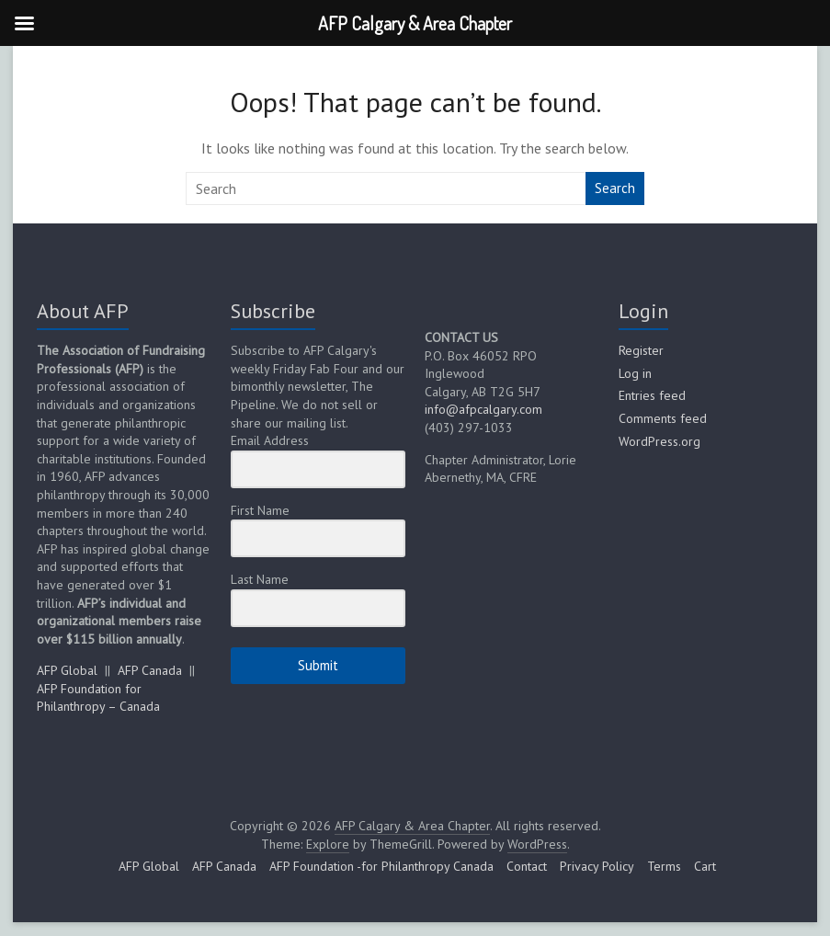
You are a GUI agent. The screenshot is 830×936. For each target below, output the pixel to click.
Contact (526, 866)
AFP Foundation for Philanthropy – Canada (98, 697)
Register (641, 350)
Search (615, 188)
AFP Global (67, 670)
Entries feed (652, 395)
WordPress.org (659, 441)
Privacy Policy (597, 866)
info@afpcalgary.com (483, 409)
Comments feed (663, 418)
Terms (664, 866)
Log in (635, 373)
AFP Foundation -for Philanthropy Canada (381, 866)
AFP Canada (150, 670)
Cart (705, 866)
